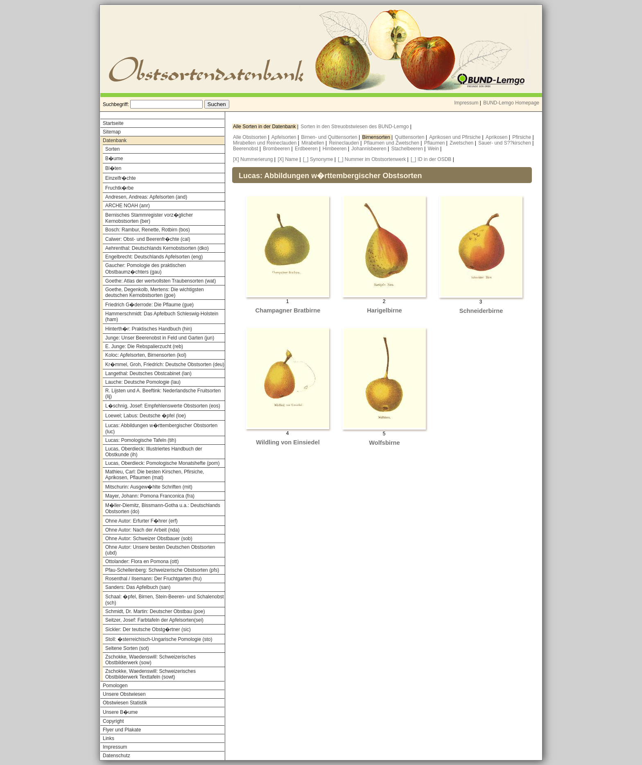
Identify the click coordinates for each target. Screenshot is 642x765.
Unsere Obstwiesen (124, 694)
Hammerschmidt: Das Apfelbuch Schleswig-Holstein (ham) (161, 316)
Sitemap (112, 132)
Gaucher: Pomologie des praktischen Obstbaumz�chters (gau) (145, 269)
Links (108, 738)
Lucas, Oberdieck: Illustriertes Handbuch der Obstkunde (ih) (153, 451)
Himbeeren (335, 149)
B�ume (114, 158)
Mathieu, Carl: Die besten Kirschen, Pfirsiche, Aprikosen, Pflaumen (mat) (154, 474)
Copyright (113, 721)
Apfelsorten (284, 137)
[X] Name (288, 159)
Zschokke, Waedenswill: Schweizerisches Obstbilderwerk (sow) (150, 659)
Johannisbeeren (369, 149)
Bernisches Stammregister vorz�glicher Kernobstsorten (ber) (149, 218)
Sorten (112, 149)
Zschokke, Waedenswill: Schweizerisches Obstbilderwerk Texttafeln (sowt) (150, 674)
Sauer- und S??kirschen (505, 143)
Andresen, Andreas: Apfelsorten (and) (146, 197)
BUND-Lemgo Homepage (511, 103)
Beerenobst (246, 149)
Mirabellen (313, 143)
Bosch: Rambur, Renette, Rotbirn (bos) (147, 230)
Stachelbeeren (408, 149)
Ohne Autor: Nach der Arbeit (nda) (142, 530)
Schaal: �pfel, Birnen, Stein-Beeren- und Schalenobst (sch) (164, 600)
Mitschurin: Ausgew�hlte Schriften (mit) (148, 487)
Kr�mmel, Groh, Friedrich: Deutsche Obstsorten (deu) (164, 364)
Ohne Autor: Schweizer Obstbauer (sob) (148, 538)
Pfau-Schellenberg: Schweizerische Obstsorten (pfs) (162, 570)
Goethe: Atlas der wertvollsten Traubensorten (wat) (160, 281)
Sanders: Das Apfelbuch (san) (137, 587)
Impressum (466, 103)
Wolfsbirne (384, 442)
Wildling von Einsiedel (287, 442)
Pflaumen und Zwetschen (392, 143)
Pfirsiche (522, 137)
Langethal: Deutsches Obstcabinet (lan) (148, 373)
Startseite (113, 123)
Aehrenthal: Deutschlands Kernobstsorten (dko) (157, 248)
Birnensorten (376, 137)
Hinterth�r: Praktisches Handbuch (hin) (148, 329)
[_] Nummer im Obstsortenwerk (372, 159)
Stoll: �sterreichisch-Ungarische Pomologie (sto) (158, 639)
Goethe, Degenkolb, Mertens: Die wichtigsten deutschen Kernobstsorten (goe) (154, 292)
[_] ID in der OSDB (431, 159)
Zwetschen (462, 143)
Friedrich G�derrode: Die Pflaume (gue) (149, 305)
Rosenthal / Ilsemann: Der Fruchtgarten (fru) (153, 579)
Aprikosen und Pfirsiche (455, 137)
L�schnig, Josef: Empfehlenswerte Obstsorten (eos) (162, 406)
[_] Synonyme (318, 159)
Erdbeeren (307, 149)
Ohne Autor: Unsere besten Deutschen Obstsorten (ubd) (160, 550)
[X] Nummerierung (253, 159)
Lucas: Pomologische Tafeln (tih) (140, 440)
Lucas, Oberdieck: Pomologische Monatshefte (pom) (162, 463)
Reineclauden (344, 143)
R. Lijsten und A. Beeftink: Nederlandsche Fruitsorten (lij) (163, 393)
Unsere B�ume (120, 712)
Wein (434, 149)
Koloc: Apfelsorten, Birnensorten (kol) (145, 355)
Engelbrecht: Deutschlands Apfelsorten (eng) (154, 257)
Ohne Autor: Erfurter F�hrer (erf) (141, 521)
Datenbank (115, 140)
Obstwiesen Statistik (125, 703)
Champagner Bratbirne (288, 310)
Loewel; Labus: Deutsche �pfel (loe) (145, 416)
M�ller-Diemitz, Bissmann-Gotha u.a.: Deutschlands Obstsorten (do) (162, 508)
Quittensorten (410, 137)
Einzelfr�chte (120, 178)
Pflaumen (435, 143)
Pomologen (115, 685)
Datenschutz (116, 755)
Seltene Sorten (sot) (127, 648)
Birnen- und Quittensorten (330, 137)
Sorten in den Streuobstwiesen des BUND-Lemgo (355, 126)
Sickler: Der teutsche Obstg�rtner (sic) (148, 629)
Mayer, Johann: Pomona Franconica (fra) (149, 496)
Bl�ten (113, 168)
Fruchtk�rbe (119, 188)
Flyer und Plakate (122, 730)
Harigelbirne (384, 310)
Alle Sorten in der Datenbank (265, 126)
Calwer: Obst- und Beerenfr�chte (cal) (147, 239)
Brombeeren (277, 149)
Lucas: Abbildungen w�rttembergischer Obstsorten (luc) (161, 429)
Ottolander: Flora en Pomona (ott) (142, 561)
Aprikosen (497, 137)
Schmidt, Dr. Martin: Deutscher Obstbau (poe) (155, 611)
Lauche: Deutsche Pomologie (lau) (143, 382)
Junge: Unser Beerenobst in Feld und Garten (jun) (159, 338)
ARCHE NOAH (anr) (127, 205)
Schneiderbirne (481, 311)
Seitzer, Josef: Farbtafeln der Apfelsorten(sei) (154, 620)
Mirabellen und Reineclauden (265, 143)
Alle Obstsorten (250, 137)
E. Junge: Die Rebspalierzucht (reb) (144, 346)
